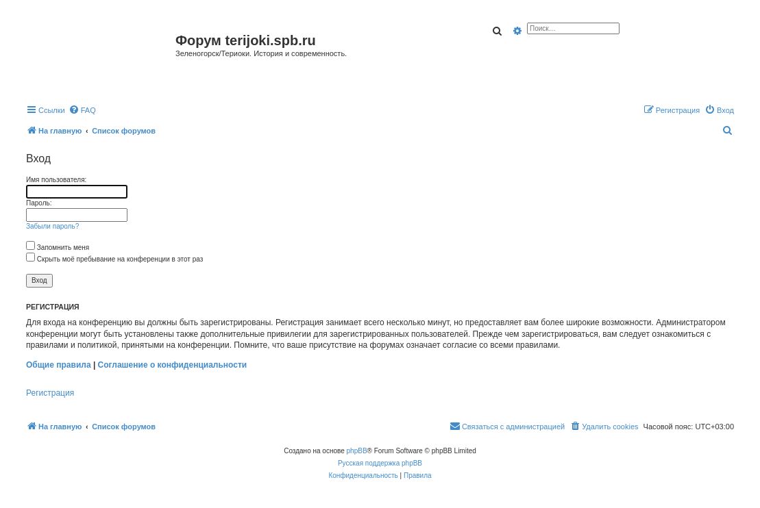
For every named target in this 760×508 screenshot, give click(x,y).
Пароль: (38, 203)
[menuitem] (82, 110)
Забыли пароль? (52, 226)
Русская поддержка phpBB (380, 463)
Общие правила (58, 365)
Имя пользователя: (56, 179)
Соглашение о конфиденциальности (172, 365)
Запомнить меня (57, 247)
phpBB (357, 451)
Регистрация (50, 393)
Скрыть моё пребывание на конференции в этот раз (114, 259)
